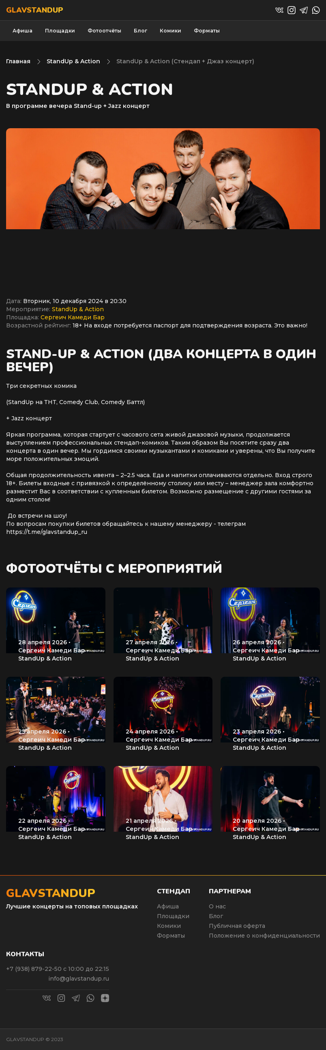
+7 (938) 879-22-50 (34, 969)
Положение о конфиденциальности (264, 935)
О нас (217, 906)
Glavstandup (34, 10)
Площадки (60, 31)
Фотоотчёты (104, 31)
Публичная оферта (237, 926)
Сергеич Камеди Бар (73, 317)
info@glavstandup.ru (78, 978)
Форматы (207, 31)
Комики (170, 31)
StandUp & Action (73, 61)
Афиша (22, 31)
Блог (140, 31)
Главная (18, 61)
